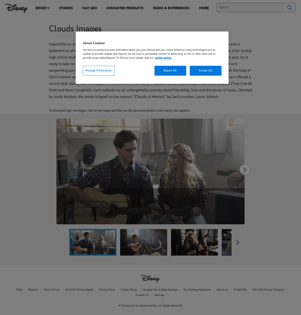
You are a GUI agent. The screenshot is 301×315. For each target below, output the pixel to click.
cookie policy (163, 57)
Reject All (170, 70)
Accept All (206, 70)
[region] (152, 57)
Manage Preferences (98, 70)
